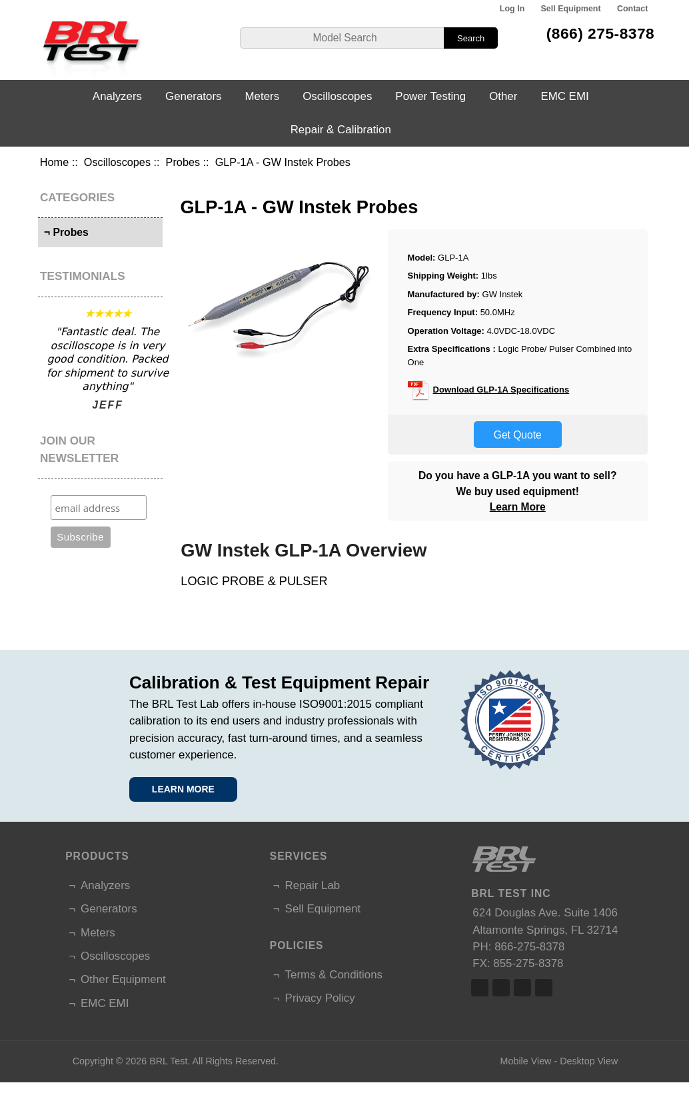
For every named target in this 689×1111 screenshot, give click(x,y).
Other (503, 96)
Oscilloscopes (117, 162)
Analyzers (117, 96)
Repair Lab (313, 885)
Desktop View (589, 1061)
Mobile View (526, 1061)
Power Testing (430, 96)
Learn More (518, 507)
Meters (262, 96)
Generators (193, 96)
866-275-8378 (529, 946)
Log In (512, 8)
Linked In (522, 987)
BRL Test (168, 1061)
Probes (183, 162)
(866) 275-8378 (600, 33)
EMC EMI (564, 96)
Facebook (479, 987)
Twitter (501, 987)
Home (54, 162)
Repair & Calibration (341, 129)
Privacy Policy (320, 998)
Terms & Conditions (333, 974)
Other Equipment (123, 979)
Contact (632, 8)
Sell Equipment (571, 8)
